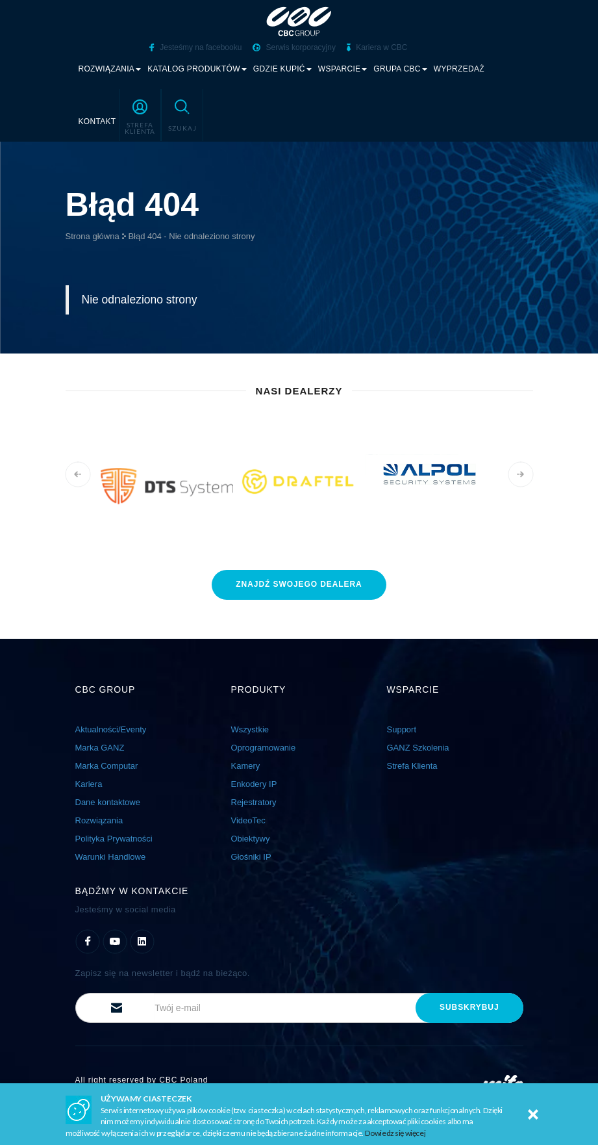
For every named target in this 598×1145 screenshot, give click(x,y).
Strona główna (92, 236)
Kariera (89, 783)
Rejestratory (254, 801)
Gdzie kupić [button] (282, 68)
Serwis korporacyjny (294, 47)
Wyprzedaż (459, 68)
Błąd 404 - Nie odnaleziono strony (191, 236)
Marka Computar (106, 765)
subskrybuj (469, 1006)
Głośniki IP (251, 856)
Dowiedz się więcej (395, 1133)
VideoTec (248, 820)
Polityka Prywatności (114, 838)
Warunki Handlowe (110, 856)
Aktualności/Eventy (111, 729)
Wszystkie (250, 729)
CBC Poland (183, 1079)
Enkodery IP (254, 783)
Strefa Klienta (412, 765)
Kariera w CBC (377, 47)
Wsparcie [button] (343, 68)
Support (402, 729)
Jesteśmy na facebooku (195, 47)
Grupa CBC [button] (400, 68)
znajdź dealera (299, 583)
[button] (140, 115)
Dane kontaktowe (107, 801)
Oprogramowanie (263, 747)
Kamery (245, 765)
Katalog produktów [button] (197, 68)
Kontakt (97, 121)
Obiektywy (250, 838)
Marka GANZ (100, 747)
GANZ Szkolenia (418, 747)
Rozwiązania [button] (110, 68)
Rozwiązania (99, 820)
